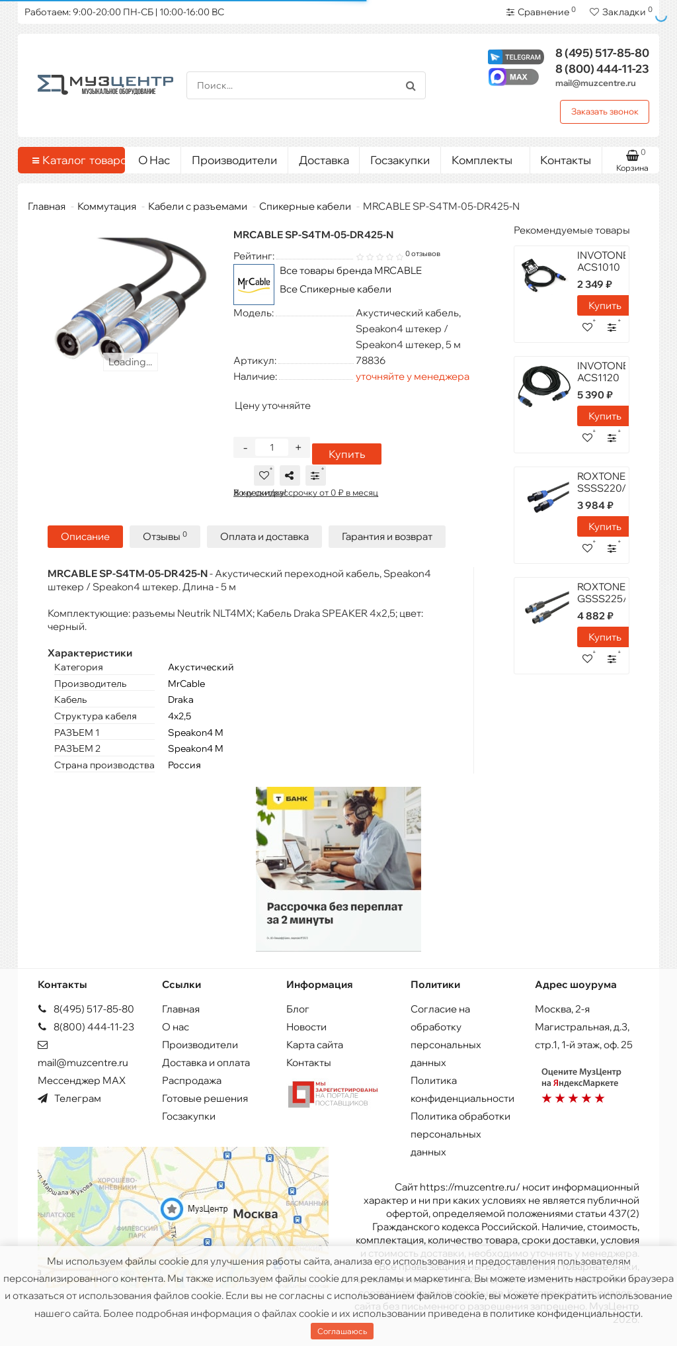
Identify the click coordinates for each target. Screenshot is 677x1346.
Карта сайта (314, 1044)
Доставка (324, 160)
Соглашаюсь (342, 1331)
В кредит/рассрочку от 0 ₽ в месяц (305, 492)
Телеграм (69, 1098)
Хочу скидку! (259, 492)
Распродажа (191, 1080)
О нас (175, 1026)
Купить (347, 454)
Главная (46, 206)
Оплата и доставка (264, 536)
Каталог (73, 160)
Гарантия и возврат (387, 536)
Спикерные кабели (305, 206)
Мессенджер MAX (82, 1080)
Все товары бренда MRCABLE (351, 270)
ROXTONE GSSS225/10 (608, 592)
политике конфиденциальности (565, 1313)
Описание (85, 536)
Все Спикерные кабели (335, 289)
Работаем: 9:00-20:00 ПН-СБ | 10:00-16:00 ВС (124, 12)
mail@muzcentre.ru (595, 82)
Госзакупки (400, 160)
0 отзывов (422, 253)
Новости (306, 1026)
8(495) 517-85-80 (86, 1009)
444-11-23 (602, 68)
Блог (297, 1009)
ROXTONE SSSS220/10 (607, 482)
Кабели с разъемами (197, 206)
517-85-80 (602, 53)
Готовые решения (205, 1098)
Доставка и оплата (206, 1062)
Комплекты (486, 157)
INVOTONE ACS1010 (603, 261)
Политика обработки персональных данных (460, 1134)
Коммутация (106, 206)
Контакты (565, 160)
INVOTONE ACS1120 (603, 371)
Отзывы (165, 536)
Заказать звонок (605, 111)
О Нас (154, 160)
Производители (234, 160)
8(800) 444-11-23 (86, 1026)
